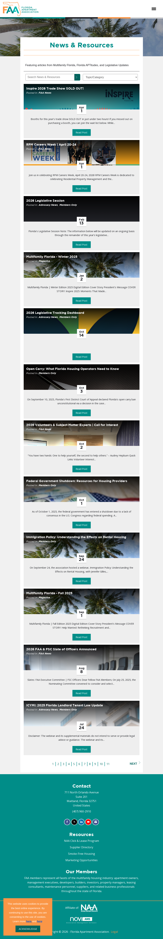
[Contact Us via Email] (95, 822)
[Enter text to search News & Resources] (50, 77)
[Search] (77, 77)
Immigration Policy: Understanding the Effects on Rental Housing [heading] (76, 537)
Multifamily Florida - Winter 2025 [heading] (51, 256)
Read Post (81, 132)
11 (108, 764)
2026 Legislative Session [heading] (45, 200)
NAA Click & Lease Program (81, 841)
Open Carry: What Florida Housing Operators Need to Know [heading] (72, 369)
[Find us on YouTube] (88, 822)
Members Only (68, 204)
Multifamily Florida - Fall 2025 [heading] (49, 593)
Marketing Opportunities (81, 860)
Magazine (44, 260)
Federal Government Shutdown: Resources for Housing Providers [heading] (76, 481)
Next (135, 763)
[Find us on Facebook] (67, 822)
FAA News (45, 92)
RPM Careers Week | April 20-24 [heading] (51, 144)
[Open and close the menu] (99, 9)
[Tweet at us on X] (74, 822)
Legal (114, 932)
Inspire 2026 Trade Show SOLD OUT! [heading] (55, 88)
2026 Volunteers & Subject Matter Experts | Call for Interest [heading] (72, 425)
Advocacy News (48, 204)
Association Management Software (81, 920)
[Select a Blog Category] (110, 77)
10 (101, 764)
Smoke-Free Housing (81, 854)
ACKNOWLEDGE (28, 929)
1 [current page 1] (53, 764)
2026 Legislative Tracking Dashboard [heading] (55, 313)
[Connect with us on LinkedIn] (81, 822)
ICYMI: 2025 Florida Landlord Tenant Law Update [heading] (64, 705)
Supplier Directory (81, 847)
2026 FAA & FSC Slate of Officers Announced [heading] (61, 649)
